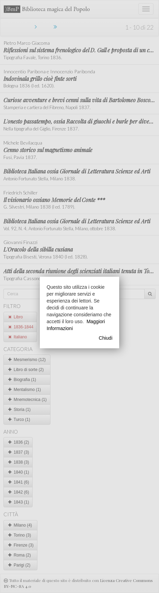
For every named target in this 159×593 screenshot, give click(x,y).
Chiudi (106, 338)
